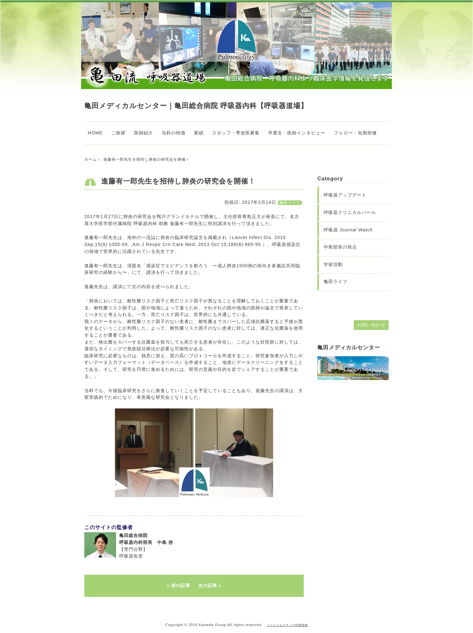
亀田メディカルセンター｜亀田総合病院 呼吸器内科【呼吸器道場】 (196, 106)
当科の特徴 (173, 132)
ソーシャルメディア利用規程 (287, 625)
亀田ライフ (290, 202)
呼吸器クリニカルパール (350, 212)
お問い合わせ (371, 324)
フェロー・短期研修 (355, 132)
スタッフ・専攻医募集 (236, 132)
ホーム (90, 159)
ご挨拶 (118, 132)
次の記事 (207, 585)
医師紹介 (143, 132)
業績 (199, 132)
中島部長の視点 (340, 246)
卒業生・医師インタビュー (296, 132)
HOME (95, 132)
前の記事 (180, 585)
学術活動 (333, 264)
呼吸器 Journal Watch (348, 229)
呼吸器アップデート (345, 194)
